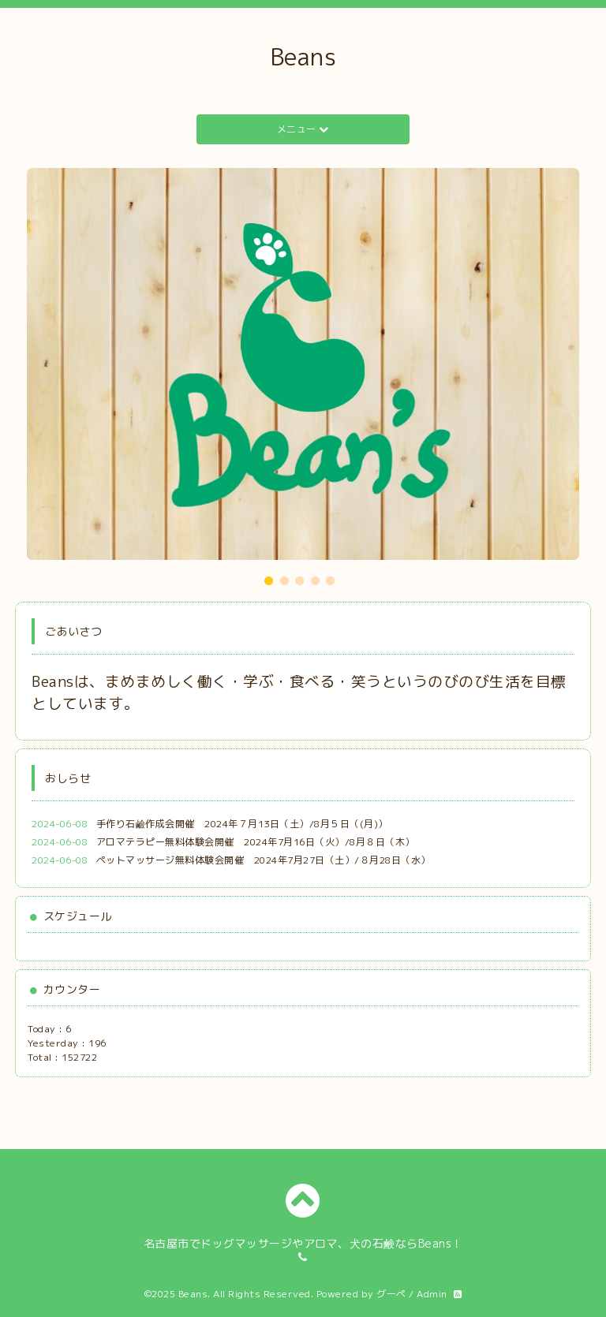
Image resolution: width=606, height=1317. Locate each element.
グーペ (391, 1293)
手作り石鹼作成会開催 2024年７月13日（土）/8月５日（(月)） (242, 823)
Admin (432, 1293)
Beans (303, 56)
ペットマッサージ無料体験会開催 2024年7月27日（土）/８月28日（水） (263, 860)
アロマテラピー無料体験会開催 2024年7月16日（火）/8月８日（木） (255, 842)
